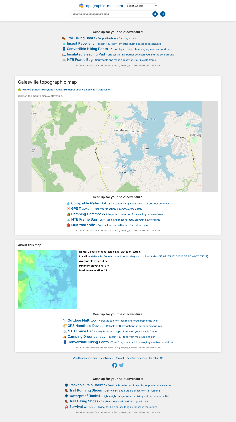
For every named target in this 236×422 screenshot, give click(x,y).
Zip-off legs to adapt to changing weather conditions (141, 49)
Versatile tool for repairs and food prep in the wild (128, 320)
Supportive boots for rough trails (117, 38)
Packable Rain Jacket (87, 385)
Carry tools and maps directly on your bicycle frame (125, 59)
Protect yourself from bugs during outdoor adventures (129, 43)
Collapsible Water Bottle (91, 203)
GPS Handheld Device (86, 326)
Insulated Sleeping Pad (86, 54)
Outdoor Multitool (82, 320)
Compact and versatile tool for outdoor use (123, 225)
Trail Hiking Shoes (83, 401)
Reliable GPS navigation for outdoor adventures (134, 326)
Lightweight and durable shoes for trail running (132, 390)
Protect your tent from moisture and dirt (131, 336)
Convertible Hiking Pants (87, 49)
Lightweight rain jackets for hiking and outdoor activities (136, 396)
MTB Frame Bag (80, 59)
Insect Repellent (80, 43)
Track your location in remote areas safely (117, 208)
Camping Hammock (87, 214)
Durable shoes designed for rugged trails (125, 401)
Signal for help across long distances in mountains (127, 407)
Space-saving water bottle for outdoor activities (141, 203)
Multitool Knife (83, 225)
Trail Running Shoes (85, 390)
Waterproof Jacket (84, 396)
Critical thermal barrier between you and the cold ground (141, 54)
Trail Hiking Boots (81, 38)
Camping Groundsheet (86, 336)
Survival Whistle (82, 407)
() (149, 256)
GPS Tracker (81, 208)
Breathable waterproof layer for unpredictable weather (140, 385)
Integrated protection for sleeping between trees (134, 214)
